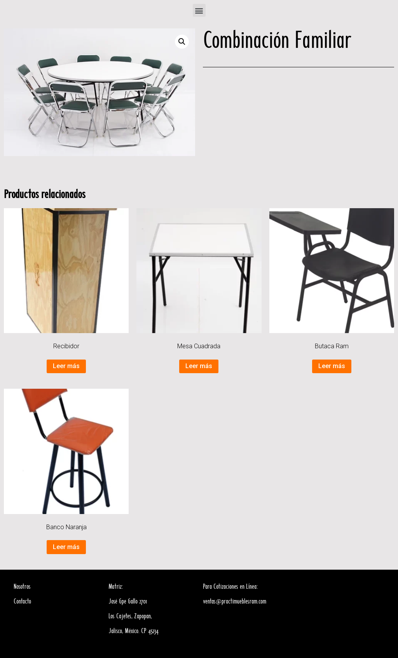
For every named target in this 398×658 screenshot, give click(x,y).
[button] (199, 10)
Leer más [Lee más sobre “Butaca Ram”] (331, 366)
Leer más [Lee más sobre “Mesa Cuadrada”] (198, 366)
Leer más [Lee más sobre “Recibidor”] (66, 366)
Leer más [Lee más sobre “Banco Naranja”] (66, 547)
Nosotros (22, 586)
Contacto (22, 601)
